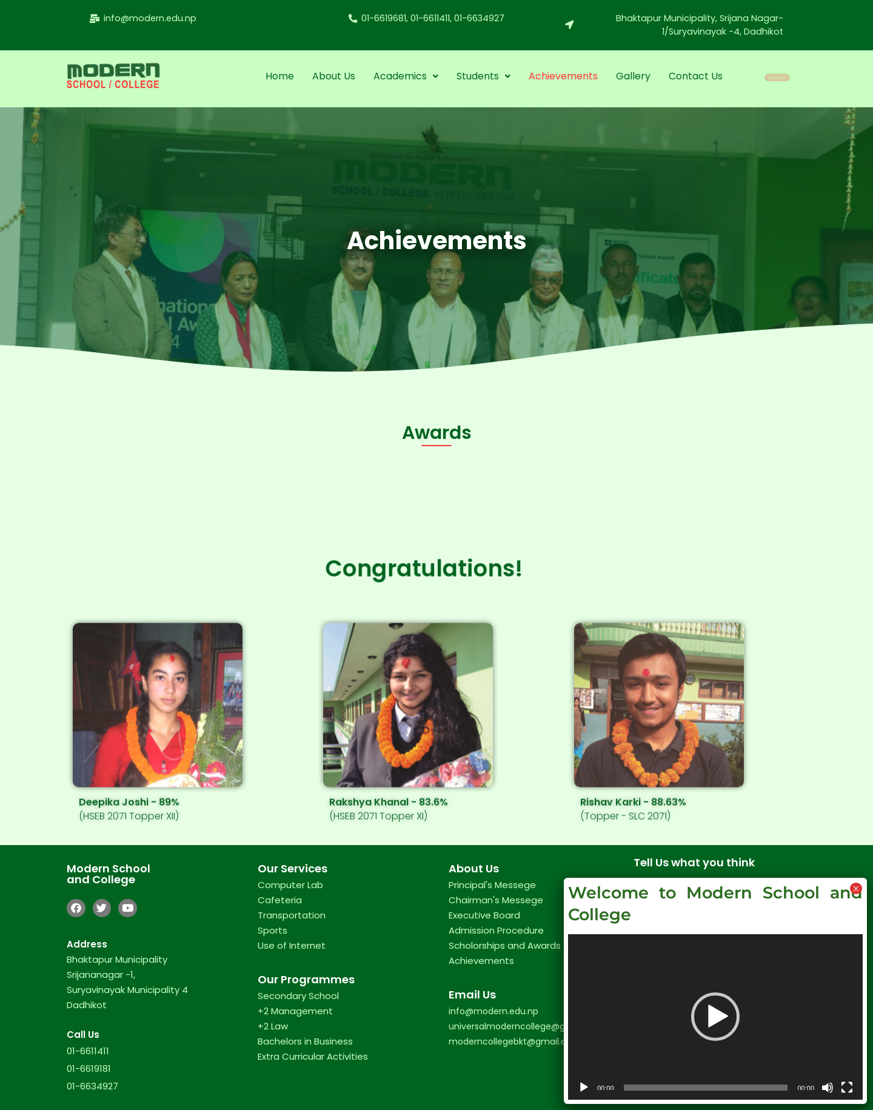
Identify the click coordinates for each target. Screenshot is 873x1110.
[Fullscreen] (847, 1088)
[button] (405, 76)
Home (279, 76)
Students (483, 76)
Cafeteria (280, 900)
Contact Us (695, 76)
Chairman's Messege (496, 900)
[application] (715, 1017)
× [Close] (855, 888)
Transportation (292, 915)
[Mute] (827, 1088)
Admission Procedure (496, 930)
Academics (405, 76)
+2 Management (295, 1011)
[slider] (706, 1088)
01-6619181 (89, 1068)
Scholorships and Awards (505, 945)
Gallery (632, 76)
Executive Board (484, 915)
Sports (272, 930)
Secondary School (298, 995)
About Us (333, 76)
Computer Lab (290, 884)
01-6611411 (88, 1051)
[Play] (584, 1088)
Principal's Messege (492, 884)
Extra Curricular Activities (313, 1056)
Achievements (562, 76)
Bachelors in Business (305, 1041)
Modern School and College (108, 874)
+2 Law (273, 1026)
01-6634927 (92, 1086)
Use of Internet (292, 945)
